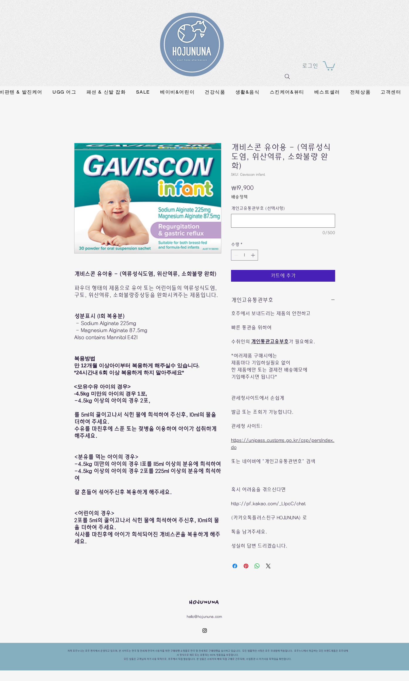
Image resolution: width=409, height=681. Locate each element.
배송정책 (239, 197)
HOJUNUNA (204, 602)
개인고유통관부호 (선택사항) (258, 208)
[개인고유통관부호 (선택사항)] (283, 221)
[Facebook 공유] (234, 566)
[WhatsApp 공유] (257, 566)
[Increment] (253, 255)
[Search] (287, 76)
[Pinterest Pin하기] (246, 566)
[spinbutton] (244, 255)
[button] (329, 65)
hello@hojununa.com (204, 617)
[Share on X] (268, 566)
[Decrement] (235, 255)
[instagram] (205, 630)
